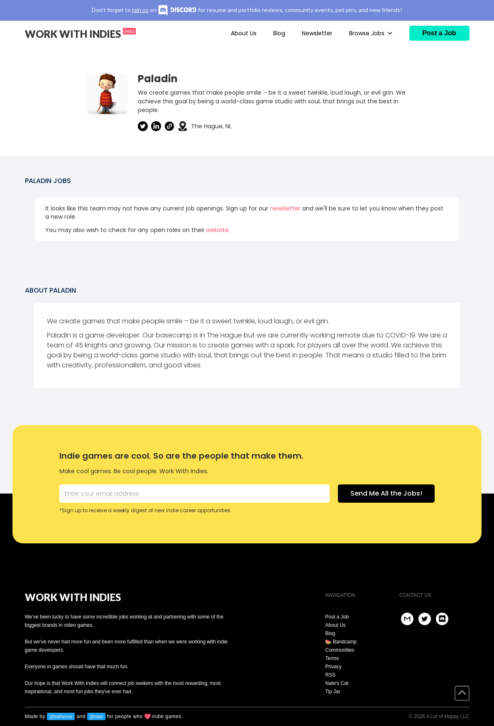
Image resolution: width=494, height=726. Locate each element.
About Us (244, 33)
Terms (332, 658)
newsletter (285, 208)
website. (218, 230)
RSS (330, 675)
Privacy (333, 667)
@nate (96, 716)
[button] (371, 33)
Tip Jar (332, 691)
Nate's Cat (336, 683)
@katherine (60, 716)
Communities (339, 650)
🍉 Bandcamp (341, 642)
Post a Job (337, 617)
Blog (279, 33)
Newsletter (317, 33)
